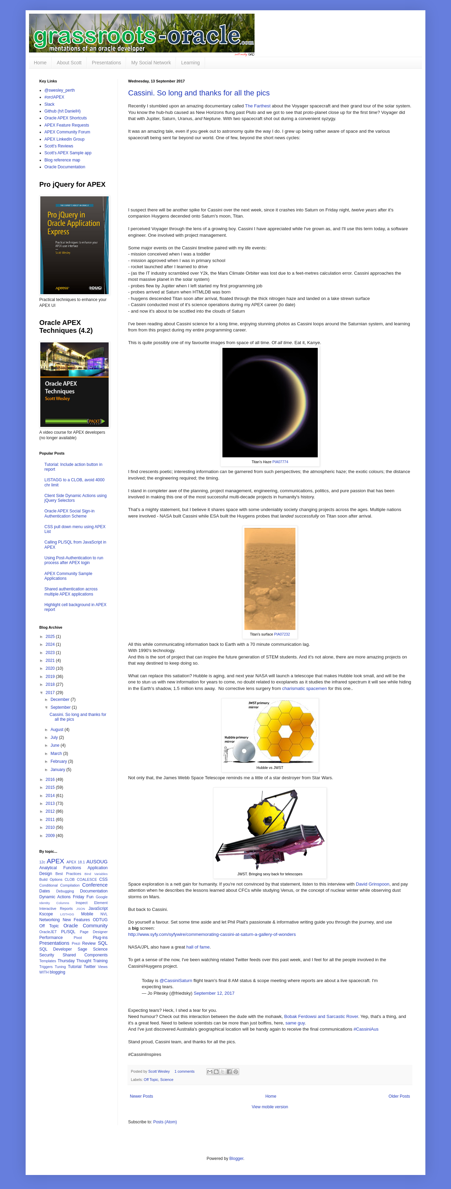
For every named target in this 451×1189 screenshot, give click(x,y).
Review (89, 943)
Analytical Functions (60, 867)
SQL (103, 943)
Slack (49, 104)
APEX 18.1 (75, 862)
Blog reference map (62, 160)
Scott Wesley (159, 1071)
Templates (47, 961)
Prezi (76, 943)
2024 (51, 644)
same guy (294, 1022)
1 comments (185, 1071)
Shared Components (85, 955)
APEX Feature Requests (66, 125)
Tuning (60, 967)
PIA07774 (280, 462)
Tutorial (75, 966)
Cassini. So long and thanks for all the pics (199, 93)
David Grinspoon (372, 884)
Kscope (46, 914)
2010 (51, 827)
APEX (55, 861)
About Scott (69, 62)
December (61, 699)
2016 (51, 779)
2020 (51, 668)
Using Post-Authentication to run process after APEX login (73, 560)
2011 (51, 819)
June (55, 745)
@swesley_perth (59, 90)
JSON (80, 909)
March (57, 753)
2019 (51, 676)
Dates (44, 891)
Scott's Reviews (58, 146)
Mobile (87, 914)
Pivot (78, 938)
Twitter (90, 966)
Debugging (65, 891)
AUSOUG (97, 861)
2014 (51, 795)
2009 (51, 835)
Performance (51, 937)
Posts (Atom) (165, 1122)
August (58, 729)
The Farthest (258, 105)
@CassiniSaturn (176, 980)
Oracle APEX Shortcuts (65, 118)
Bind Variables (96, 874)
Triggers (46, 967)
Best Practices (68, 874)
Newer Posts (141, 1096)
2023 (51, 652)
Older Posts (399, 1096)
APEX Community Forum (67, 132)
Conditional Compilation (59, 885)
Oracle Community (86, 925)
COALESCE (87, 879)
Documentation (94, 891)
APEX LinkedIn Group (64, 139)
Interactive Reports (56, 908)
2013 (51, 803)
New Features (76, 919)
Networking (49, 919)
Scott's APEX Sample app (68, 153)
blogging (57, 972)
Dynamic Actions (55, 896)
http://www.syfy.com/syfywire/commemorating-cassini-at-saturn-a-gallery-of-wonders (212, 934)
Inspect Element (92, 903)
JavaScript (98, 908)
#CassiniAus (366, 1029)
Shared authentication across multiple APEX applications (70, 591)
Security (46, 955)
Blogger (236, 1158)
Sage (82, 949)
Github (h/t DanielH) (62, 111)
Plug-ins (100, 937)
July (55, 737)
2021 (51, 660)
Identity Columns (54, 903)
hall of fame (197, 947)
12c (42, 862)
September (61, 707)
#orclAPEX (54, 97)
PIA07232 (282, 634)
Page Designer (94, 932)
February (59, 761)
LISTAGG (67, 914)
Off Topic (151, 1079)
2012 (51, 811)
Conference (95, 885)
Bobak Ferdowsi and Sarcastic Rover (321, 1016)
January (58, 769)
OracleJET (48, 932)
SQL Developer (55, 949)
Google (102, 897)
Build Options (51, 879)
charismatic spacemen (304, 688)
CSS (103, 879)
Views (103, 967)
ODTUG (100, 919)
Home (40, 62)
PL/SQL (68, 931)
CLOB (69, 879)
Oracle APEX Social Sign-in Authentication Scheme (69, 513)
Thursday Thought (75, 960)
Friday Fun (83, 896)
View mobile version (270, 1107)
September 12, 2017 (214, 993)
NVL (104, 914)
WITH (44, 972)
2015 (51, 787)
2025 (51, 636)
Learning (190, 62)
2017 (51, 692)
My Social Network (151, 62)
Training (100, 960)
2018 (51, 684)
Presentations (106, 62)
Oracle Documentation (64, 167)
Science (166, 1079)
